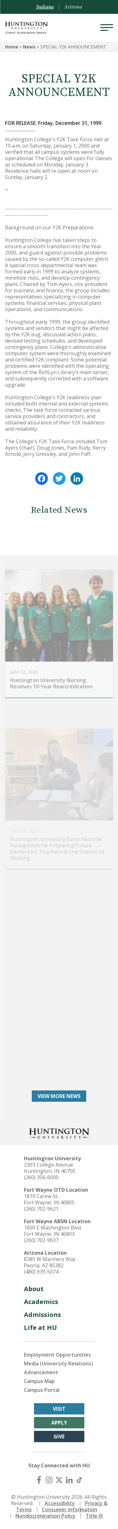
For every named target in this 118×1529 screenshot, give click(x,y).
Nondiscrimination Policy (45, 1515)
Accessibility (60, 1503)
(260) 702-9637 (41, 1240)
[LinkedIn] (69, 1480)
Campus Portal (41, 1389)
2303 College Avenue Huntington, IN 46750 (49, 1167)
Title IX (94, 1515)
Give (59, 1436)
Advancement (41, 1372)
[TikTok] (79, 1480)
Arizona (73, 7)
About (34, 1289)
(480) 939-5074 (41, 1271)
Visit (59, 1408)
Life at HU (40, 1327)
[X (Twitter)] (59, 1480)
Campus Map (39, 1381)
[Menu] (106, 27)
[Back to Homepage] (59, 1133)
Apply (59, 1422)
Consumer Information (69, 1509)
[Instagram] (49, 1480)
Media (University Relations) (58, 1363)
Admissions (42, 1314)
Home (11, 47)
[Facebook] (39, 1480)
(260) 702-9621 (41, 1208)
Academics (41, 1301)
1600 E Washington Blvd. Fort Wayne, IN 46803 (53, 1230)
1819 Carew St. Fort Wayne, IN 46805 (49, 1199)
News (29, 47)
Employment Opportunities (57, 1354)
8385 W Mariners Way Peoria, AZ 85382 (50, 1262)
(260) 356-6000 (41, 1177)
